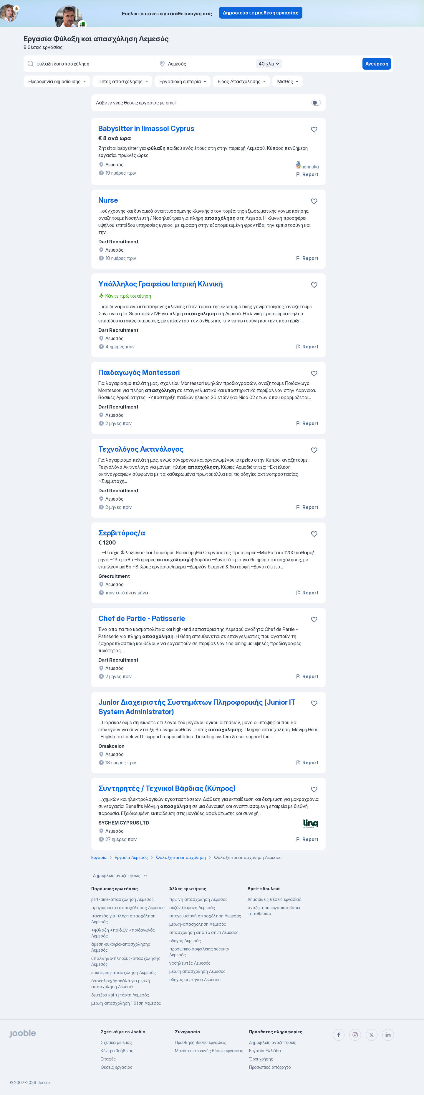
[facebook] (338, 1035)
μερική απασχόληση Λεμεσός (197, 971)
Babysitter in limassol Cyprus (146, 128)
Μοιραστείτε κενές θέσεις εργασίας (209, 1050)
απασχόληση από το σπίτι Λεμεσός (203, 932)
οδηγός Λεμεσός (185, 940)
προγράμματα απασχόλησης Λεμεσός (128, 907)
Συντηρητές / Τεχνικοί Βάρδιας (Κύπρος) (167, 788)
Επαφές (108, 1058)
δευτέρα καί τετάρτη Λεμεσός (120, 994)
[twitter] (371, 1035)
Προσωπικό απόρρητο (270, 1067)
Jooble (43, 1082)
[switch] (316, 103)
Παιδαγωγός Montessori (139, 372)
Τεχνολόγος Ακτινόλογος (140, 449)
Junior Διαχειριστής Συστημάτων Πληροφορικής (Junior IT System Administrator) (197, 707)
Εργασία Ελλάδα (265, 1050)
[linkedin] (388, 1035)
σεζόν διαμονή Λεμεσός (192, 907)
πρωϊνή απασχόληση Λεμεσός (198, 899)
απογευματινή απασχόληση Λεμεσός (205, 915)
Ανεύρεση (376, 64)
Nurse (108, 200)
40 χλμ (270, 63)
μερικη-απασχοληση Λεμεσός (197, 924)
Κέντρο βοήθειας (117, 1050)
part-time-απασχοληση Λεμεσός (122, 899)
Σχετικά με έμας (116, 1042)
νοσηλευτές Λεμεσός (190, 962)
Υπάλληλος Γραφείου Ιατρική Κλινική (160, 284)
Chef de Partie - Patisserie (141, 618)
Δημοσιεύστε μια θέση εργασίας (261, 13)
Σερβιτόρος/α (121, 533)
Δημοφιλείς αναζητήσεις (120, 875)
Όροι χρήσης (261, 1058)
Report (306, 174)
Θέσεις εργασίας (116, 1067)
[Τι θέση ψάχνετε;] (88, 63)
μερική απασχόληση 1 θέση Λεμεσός (126, 1003)
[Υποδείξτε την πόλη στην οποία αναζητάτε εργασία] (220, 63)
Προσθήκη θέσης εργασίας (200, 1042)
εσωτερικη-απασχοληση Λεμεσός (123, 972)
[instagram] (355, 1035)
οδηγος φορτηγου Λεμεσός (195, 979)
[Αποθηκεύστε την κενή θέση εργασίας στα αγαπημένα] (314, 129)
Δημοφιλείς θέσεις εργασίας (274, 899)
